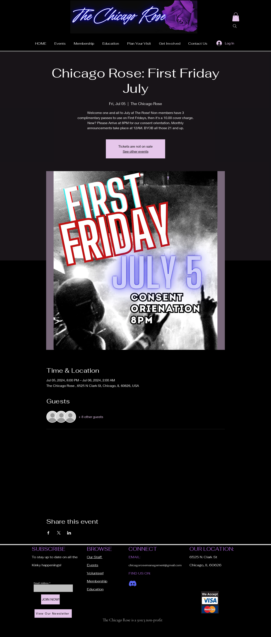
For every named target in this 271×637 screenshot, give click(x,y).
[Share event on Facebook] (48, 533)
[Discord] (133, 583)
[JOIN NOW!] (50, 599)
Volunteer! (95, 573)
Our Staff (94, 557)
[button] (139, 41)
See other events (135, 151)
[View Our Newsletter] (53, 613)
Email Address (41, 583)
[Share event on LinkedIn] (69, 533)
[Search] (234, 26)
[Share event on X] (59, 533)
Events (92, 565)
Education (95, 589)
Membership (97, 581)
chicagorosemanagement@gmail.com (155, 565)
